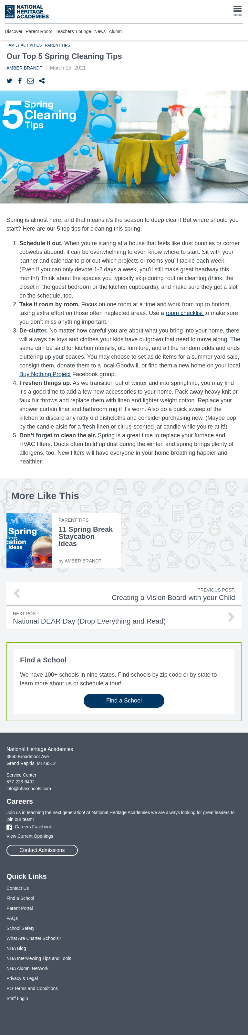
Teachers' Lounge (73, 31)
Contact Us (17, 888)
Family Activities (24, 45)
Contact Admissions (42, 850)
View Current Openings (29, 836)
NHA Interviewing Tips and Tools (38, 958)
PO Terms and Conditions (32, 988)
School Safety (20, 928)
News (100, 31)
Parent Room (39, 31)
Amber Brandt (24, 68)
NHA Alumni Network (27, 968)
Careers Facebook (29, 826)
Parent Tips (57, 45)
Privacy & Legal (22, 978)
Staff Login (17, 998)
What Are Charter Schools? (33, 938)
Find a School (124, 700)
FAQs (12, 918)
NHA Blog (16, 948)
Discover (13, 31)
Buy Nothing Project (45, 374)
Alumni (116, 31)
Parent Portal (19, 908)
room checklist (184, 313)
